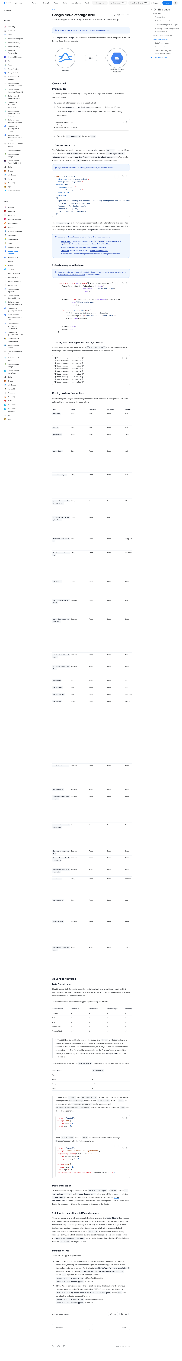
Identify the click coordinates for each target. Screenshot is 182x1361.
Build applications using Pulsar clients (71, 274)
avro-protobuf (112, 1053)
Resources (100, 3)
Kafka (65, 3)
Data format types (162, 43)
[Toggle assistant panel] (139, 3)
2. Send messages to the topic (166, 25)
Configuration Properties (97, 229)
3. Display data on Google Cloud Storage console (167, 29)
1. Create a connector (163, 21)
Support (156, 3)
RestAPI (64, 247)
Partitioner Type (161, 57)
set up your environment (101, 167)
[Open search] (118, 3)
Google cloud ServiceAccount (78, 107)
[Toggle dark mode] (175, 3)
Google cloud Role (73, 111)
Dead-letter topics (162, 47)
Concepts (46, 3)
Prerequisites (160, 17)
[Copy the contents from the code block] (122, 122)
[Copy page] (119, 15)
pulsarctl (92, 150)
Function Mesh (66, 254)
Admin (87, 3)
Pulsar (56, 3)
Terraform (65, 250)
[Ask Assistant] (126, 122)
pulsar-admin (66, 241)
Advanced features (160, 39)
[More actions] (128, 15)
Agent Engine (76, 3)
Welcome (35, 3)
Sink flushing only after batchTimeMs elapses (163, 52)
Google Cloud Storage (65, 37)
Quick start (157, 13)
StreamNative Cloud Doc (101, 244)
